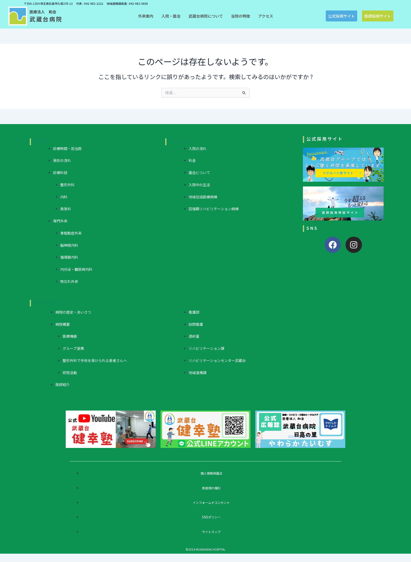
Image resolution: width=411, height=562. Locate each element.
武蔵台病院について (56, 302)
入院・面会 (182, 141)
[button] (145, 16)
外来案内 (43, 141)
